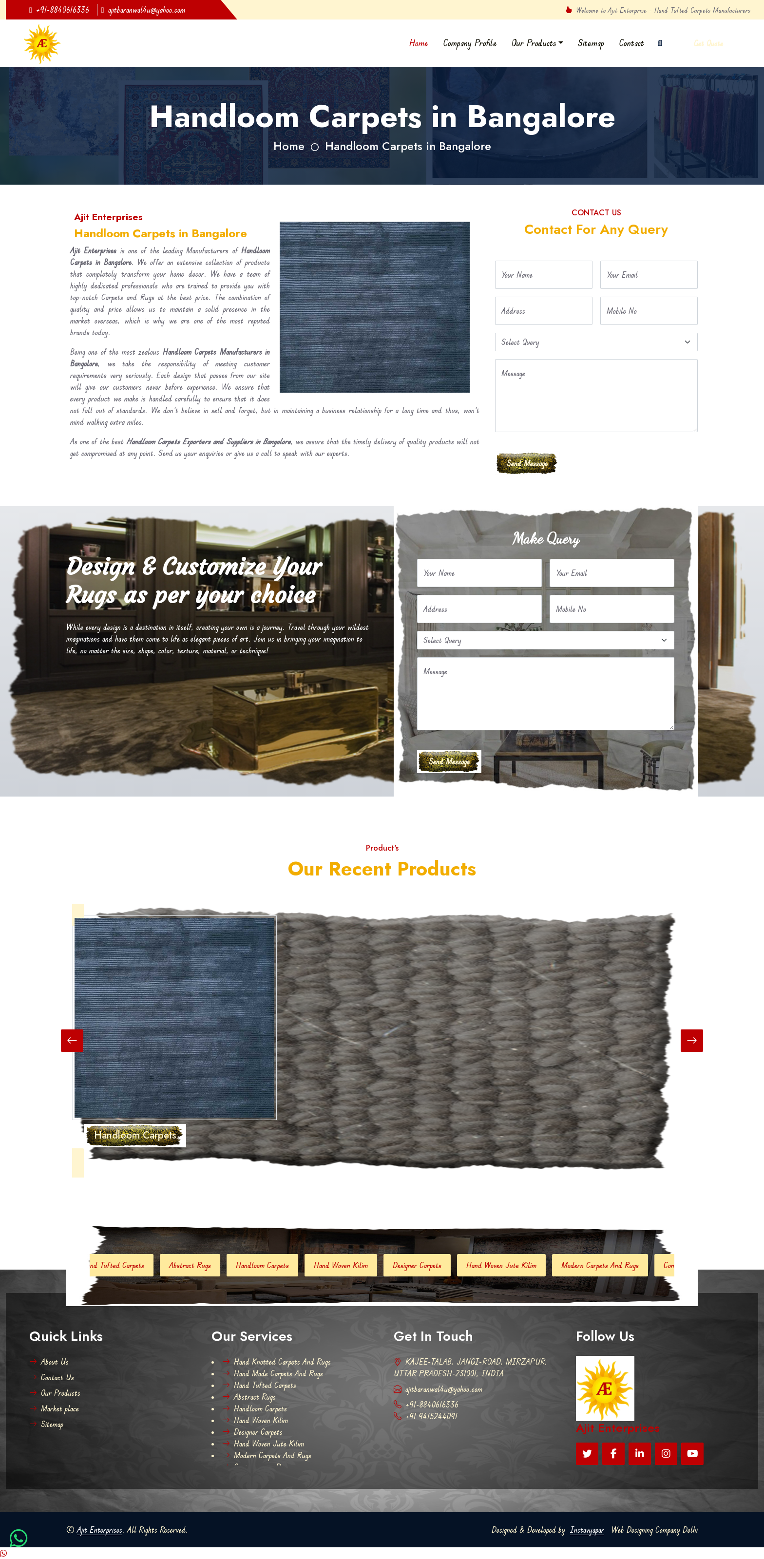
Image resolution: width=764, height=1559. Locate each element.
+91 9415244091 (426, 1416)
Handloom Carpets (279, 1265)
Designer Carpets (433, 1265)
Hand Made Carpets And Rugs (272, 1373)
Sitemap (591, 43)
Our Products (534, 43)
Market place (54, 1408)
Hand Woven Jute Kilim (518, 1265)
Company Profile (470, 43)
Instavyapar (587, 1530)
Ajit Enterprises (99, 1530)
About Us (49, 1362)
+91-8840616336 (59, 10)
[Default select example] (596, 342)
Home (418, 43)
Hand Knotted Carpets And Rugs (276, 1362)
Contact (631, 43)
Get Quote (708, 43)
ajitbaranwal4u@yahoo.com (143, 10)
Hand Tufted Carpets (129, 1265)
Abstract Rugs (207, 1265)
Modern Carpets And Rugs (616, 1265)
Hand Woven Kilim (357, 1265)
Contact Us (51, 1377)
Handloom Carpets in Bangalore (408, 145)
